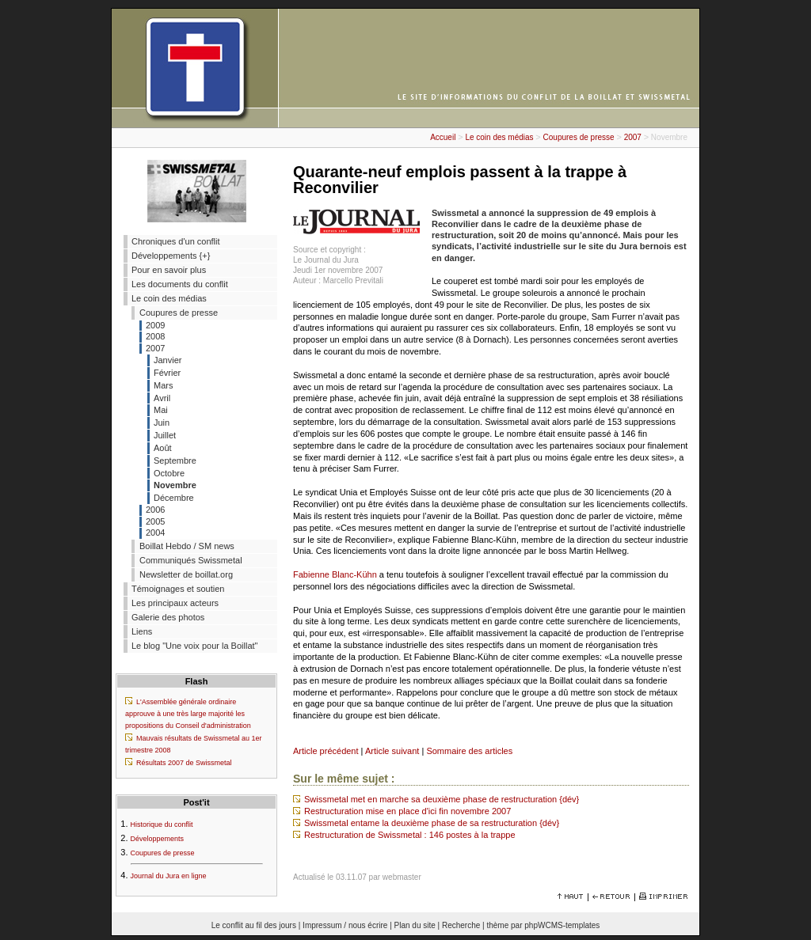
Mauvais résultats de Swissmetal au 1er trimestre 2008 (193, 744)
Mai (161, 410)
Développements (158, 839)
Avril (162, 398)
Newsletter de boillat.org (186, 574)
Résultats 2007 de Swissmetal (184, 763)
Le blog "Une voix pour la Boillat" (194, 645)
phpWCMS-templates (562, 925)
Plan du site (415, 925)
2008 (155, 336)
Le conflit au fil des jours (253, 925)
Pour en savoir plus (168, 270)
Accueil (442, 137)
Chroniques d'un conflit (175, 241)
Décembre (174, 497)
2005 (155, 521)
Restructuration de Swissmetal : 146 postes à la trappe (410, 835)
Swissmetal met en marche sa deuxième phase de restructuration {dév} (441, 799)
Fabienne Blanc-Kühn (335, 574)
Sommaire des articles (469, 751)
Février (167, 372)
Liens (141, 631)
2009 (155, 325)
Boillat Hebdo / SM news (186, 546)
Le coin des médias (499, 137)
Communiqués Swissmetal (190, 560)
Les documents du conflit (179, 284)
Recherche (461, 925)
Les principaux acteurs (175, 603)
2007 (633, 137)
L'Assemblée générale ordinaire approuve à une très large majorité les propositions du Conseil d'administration (188, 714)
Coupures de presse (579, 137)
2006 (155, 509)
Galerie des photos (167, 617)
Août (163, 448)
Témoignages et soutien (177, 588)
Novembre (175, 485)
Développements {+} (170, 255)
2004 (155, 532)
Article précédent (326, 751)
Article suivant (392, 751)
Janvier (167, 360)
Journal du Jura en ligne (169, 876)
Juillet (165, 435)
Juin (161, 422)
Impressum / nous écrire (345, 925)
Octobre (169, 473)
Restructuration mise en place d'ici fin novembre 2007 (407, 811)
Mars (163, 385)
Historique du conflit (162, 824)
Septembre (175, 460)
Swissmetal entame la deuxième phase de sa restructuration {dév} (431, 823)
